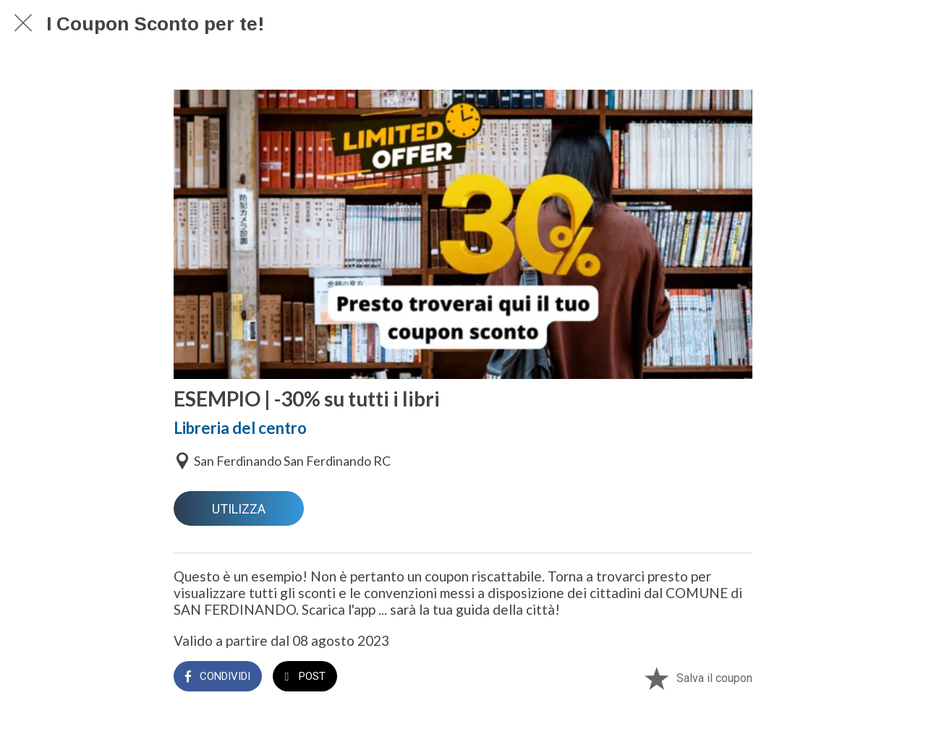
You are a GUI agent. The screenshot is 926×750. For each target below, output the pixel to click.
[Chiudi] (23, 23)
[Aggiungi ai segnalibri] (656, 677)
